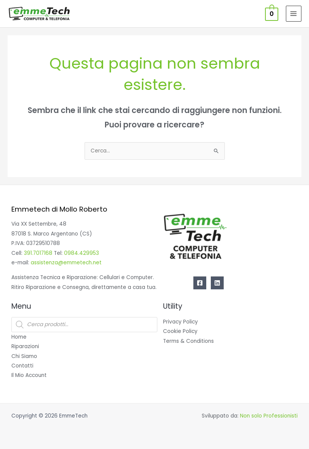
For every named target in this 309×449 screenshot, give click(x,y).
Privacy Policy (180, 321)
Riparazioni (25, 346)
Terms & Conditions (188, 341)
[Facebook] (199, 282)
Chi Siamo (24, 356)
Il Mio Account (29, 375)
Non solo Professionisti (269, 415)
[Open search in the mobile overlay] (84, 324)
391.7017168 (38, 253)
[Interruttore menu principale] (293, 13)
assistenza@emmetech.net (66, 262)
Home (19, 337)
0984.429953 (81, 253)
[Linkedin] (217, 282)
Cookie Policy (180, 331)
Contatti (22, 365)
